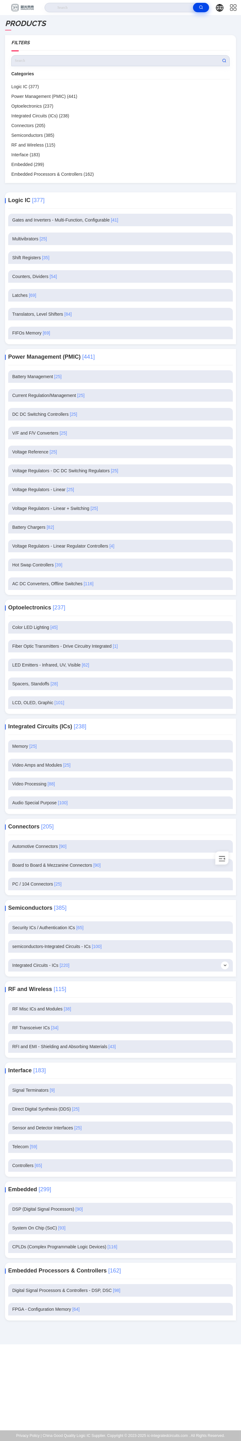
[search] (201, 7)
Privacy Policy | (29, 1435)
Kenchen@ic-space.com (124, 1390)
